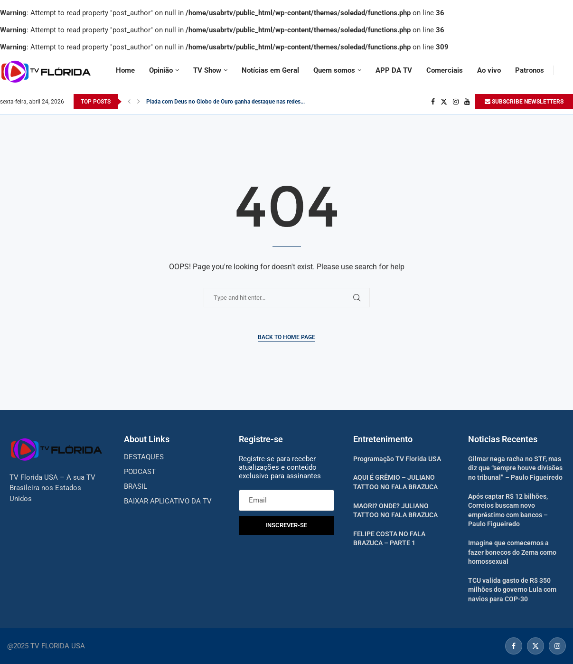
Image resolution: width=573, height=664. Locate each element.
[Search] (568, 70)
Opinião (161, 70)
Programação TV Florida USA (397, 459)
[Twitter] (444, 101)
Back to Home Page (286, 337)
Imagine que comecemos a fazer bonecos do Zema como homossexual (512, 552)
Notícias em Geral (270, 70)
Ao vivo (489, 70)
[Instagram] (455, 101)
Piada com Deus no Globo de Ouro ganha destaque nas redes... (225, 101)
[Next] (138, 101)
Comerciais (444, 70)
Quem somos (334, 70)
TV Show (207, 70)
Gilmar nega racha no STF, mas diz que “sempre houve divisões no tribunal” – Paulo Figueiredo (515, 468)
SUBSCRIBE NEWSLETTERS (524, 101)
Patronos (529, 70)
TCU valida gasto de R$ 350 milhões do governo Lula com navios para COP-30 (512, 590)
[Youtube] (467, 101)
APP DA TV (394, 70)
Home (125, 70)
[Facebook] (433, 101)
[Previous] (129, 101)
